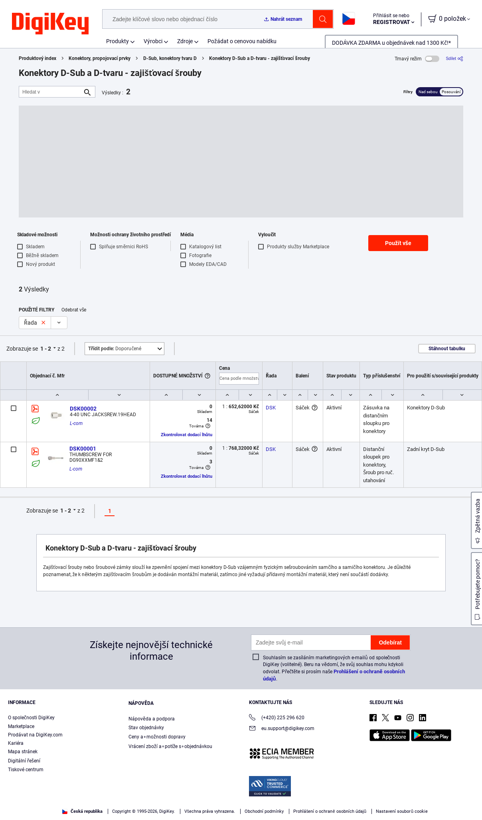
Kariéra (16, 743)
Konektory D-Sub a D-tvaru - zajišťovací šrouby (259, 58)
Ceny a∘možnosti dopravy (157, 737)
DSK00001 (82, 448)
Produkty (117, 41)
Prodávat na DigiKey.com (35, 735)
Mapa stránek (23, 751)
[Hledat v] (50, 91)
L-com (76, 423)
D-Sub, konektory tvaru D (170, 58)
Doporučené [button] (114, 348)
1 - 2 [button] (45, 348)
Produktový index (37, 58)
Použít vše (398, 243)
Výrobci (153, 41)
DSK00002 (83, 408)
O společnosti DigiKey (31, 717)
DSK (271, 408)
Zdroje (185, 41)
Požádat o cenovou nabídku (242, 41)
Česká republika (82, 811)
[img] (50, 24)
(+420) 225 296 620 (276, 718)
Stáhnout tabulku (447, 348)
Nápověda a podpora (151, 719)
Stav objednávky (146, 727)
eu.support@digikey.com (281, 729)
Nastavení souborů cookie (402, 811)
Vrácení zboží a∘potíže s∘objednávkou (170, 746)
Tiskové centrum (25, 769)
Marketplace (21, 726)
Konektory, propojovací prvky (99, 58)
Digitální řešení (24, 761)
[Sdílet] (454, 58)
